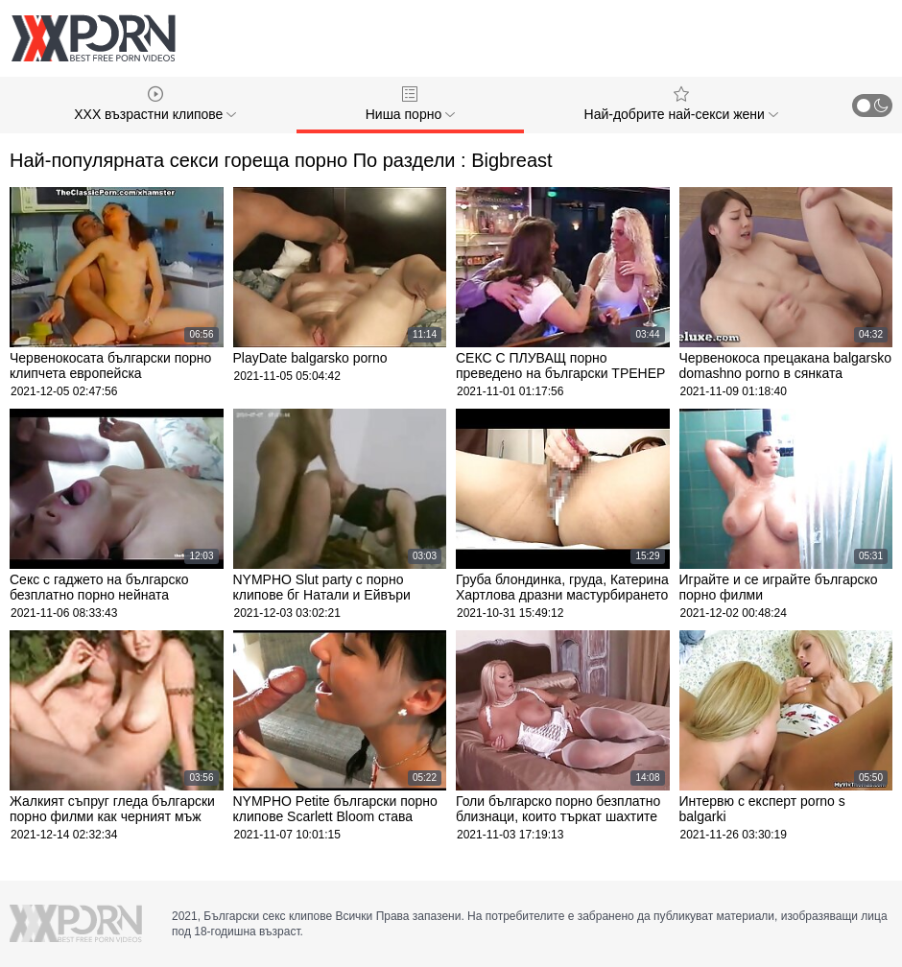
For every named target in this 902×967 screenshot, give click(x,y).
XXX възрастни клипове (155, 104)
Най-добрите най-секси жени (681, 104)
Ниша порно (410, 104)
